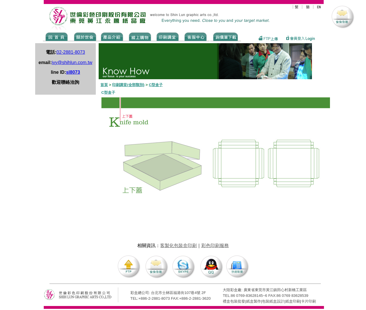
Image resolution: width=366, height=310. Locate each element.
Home (57, 36)
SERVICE (196, 36)
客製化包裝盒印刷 (178, 245)
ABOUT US (84, 36)
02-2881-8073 (71, 52)
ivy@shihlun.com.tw (72, 62)
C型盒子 (156, 85)
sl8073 (73, 72)
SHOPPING (140, 36)
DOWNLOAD (225, 36)
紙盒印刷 (292, 301)
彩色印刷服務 (215, 245)
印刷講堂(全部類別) (128, 85)
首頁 (104, 85)
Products (112, 36)
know (168, 36)
